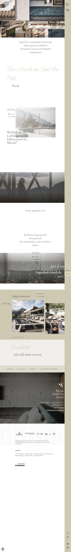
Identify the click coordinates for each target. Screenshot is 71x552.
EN (11, 4)
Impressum (22, 440)
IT (7, 4)
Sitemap (27, 442)
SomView (19, 341)
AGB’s (31, 442)
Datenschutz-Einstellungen (41, 440)
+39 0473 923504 (58, 407)
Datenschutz (28, 440)
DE (4, 4)
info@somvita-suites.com (55, 410)
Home (15, 341)
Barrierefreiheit (20, 442)
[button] (3, 549)
